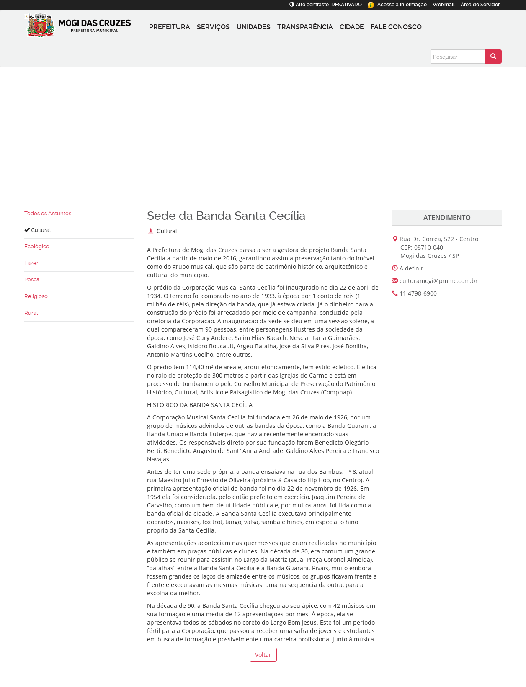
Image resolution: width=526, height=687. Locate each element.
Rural (31, 313)
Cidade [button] (352, 27)
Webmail (444, 5)
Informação (397, 5)
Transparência (305, 27)
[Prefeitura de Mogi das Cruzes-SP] (85, 27)
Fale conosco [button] (396, 27)
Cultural (37, 230)
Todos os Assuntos (47, 213)
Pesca (31, 279)
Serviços (213, 27)
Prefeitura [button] (169, 27)
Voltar (263, 655)
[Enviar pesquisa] (493, 56)
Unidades (254, 27)
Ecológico (36, 246)
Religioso (36, 296)
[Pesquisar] (458, 56)
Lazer (31, 263)
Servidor (480, 5)
